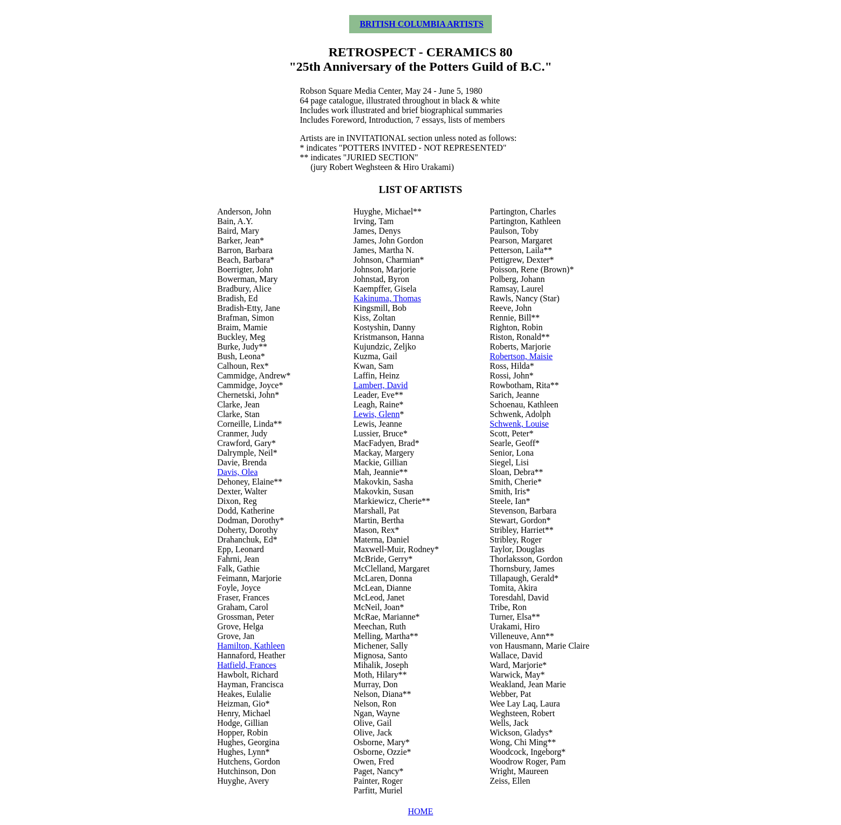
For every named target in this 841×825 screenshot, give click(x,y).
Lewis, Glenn (376, 414)
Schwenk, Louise (519, 423)
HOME (420, 811)
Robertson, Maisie (521, 356)
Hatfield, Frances (246, 665)
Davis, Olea (237, 472)
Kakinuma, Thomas (387, 298)
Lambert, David (380, 385)
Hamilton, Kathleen (251, 645)
